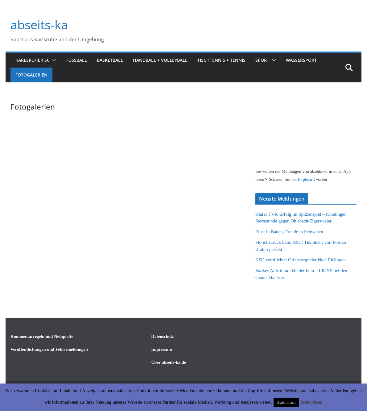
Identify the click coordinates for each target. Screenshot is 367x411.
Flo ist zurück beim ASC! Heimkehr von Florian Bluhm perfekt (300, 246)
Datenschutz (162, 336)
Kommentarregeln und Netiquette (41, 336)
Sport (262, 60)
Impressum (161, 349)
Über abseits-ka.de (168, 362)
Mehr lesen (311, 402)
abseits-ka (39, 24)
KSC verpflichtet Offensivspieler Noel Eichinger (300, 260)
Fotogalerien (31, 75)
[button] (53, 60)
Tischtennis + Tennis (221, 60)
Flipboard (307, 179)
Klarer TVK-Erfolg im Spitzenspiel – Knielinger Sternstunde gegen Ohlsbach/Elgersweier (300, 218)
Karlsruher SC (32, 60)
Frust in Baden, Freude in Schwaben (289, 232)
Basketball (110, 60)
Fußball (76, 60)
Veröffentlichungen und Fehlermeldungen (49, 349)
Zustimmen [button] (286, 402)
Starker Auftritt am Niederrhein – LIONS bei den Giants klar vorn (301, 274)
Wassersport (301, 60)
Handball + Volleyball (160, 60)
